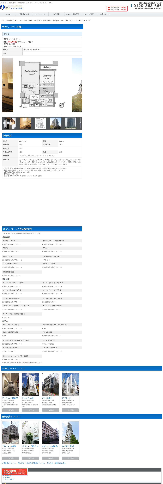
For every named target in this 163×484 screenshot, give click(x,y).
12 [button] (57, 115)
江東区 (30, 49)
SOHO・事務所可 (72, 14)
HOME (8, 14)
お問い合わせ (105, 14)
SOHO (7, 477)
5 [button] (29, 115)
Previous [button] (4, 85)
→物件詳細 (10, 410)
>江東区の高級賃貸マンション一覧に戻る (39, 463)
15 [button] (69, 115)
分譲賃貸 (56, 14)
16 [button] (73, 115)
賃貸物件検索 (24, 14)
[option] (42, 85)
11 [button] (53, 115)
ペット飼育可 (89, 14)
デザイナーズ (40, 14)
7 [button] (37, 115)
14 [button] (65, 115)
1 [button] (13, 115)
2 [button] (17, 115)
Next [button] (80, 85)
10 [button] (49, 115)
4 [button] (25, 115)
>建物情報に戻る (60, 463)
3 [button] (21, 115)
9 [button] (45, 115)
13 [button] (61, 115)
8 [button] (41, 115)
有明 (34, 49)
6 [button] (33, 115)
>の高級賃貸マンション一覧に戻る (12, 463)
